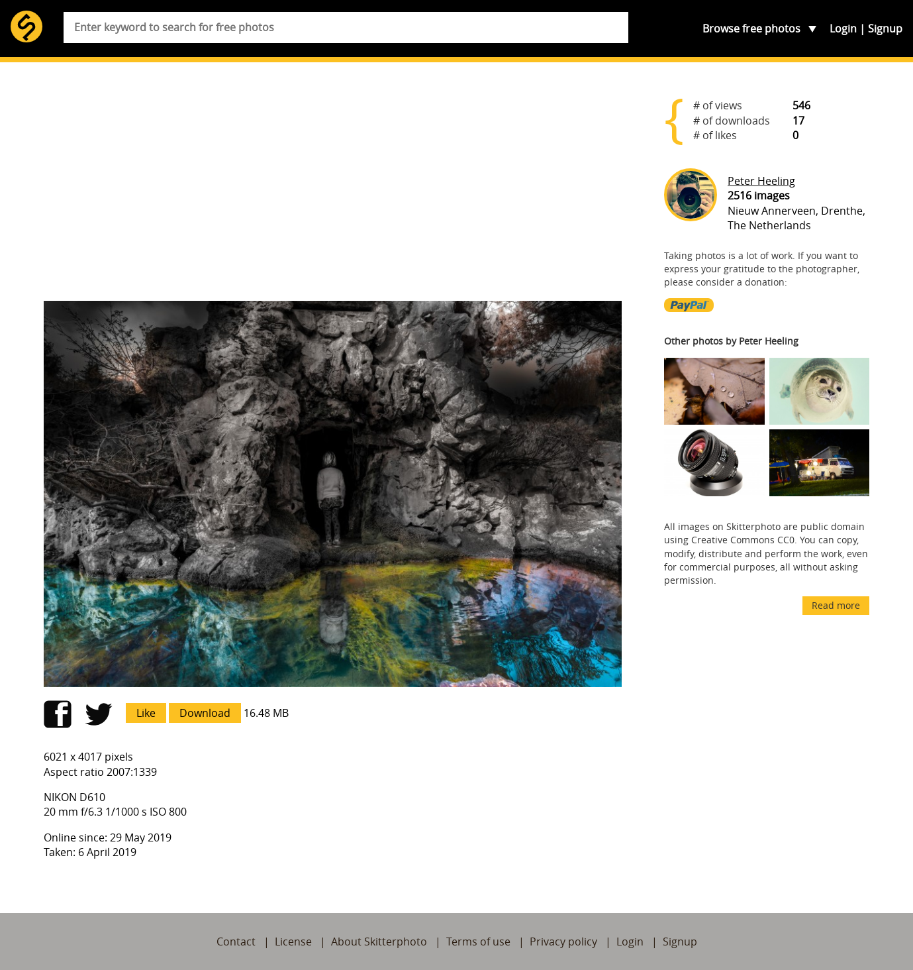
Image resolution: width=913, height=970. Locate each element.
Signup (885, 28)
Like (146, 713)
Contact (236, 941)
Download (204, 713)
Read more (836, 605)
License (293, 941)
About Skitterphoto (379, 941)
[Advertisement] (333, 187)
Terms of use (478, 941)
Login (843, 28)
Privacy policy (563, 941)
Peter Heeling (761, 181)
